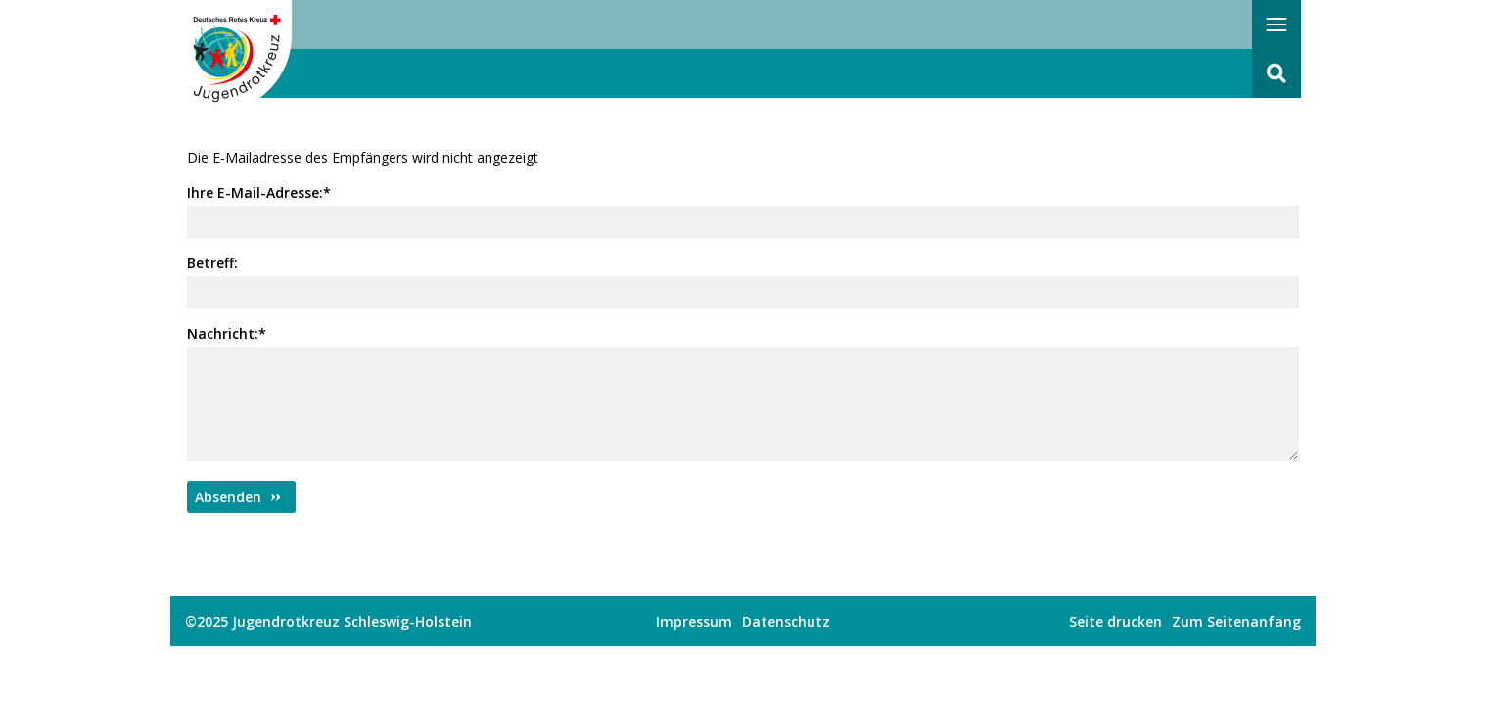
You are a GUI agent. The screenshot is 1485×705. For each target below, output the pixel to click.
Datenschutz (786, 621)
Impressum (694, 621)
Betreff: (212, 263)
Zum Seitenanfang (1236, 621)
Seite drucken (1115, 621)
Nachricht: (226, 333)
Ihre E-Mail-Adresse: (259, 192)
